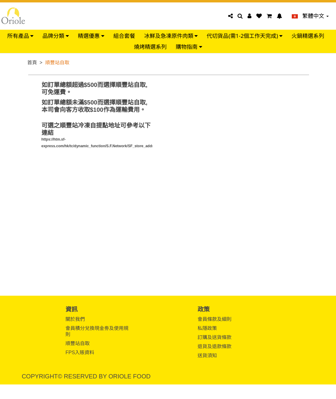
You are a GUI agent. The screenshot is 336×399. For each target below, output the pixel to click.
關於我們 (75, 319)
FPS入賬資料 (79, 352)
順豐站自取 (77, 343)
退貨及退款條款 (214, 346)
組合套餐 (124, 36)
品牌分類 (55, 36)
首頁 (32, 62)
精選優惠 (91, 36)
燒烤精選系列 (150, 47)
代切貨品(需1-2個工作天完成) (244, 36)
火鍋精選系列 (307, 36)
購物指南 (189, 47)
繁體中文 (310, 16)
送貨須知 (207, 355)
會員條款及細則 (214, 319)
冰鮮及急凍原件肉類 (171, 36)
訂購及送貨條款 (214, 337)
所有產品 (20, 36)
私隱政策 (207, 328)
